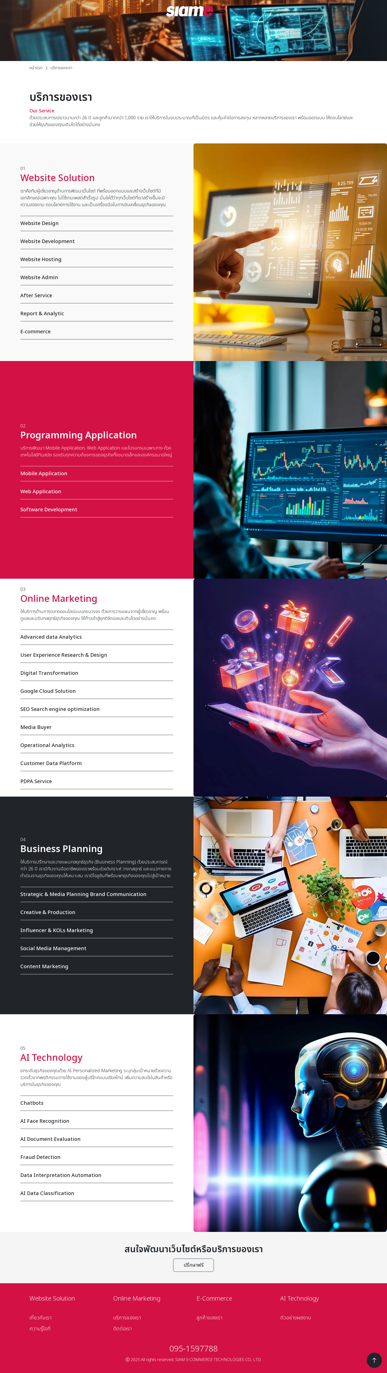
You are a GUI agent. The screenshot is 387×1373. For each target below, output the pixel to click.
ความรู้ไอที (40, 1328)
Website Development (93, 241)
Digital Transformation (93, 673)
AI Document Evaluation (93, 1139)
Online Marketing (136, 1299)
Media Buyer (93, 727)
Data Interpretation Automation (93, 1175)
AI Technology (299, 1299)
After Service (93, 296)
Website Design (93, 223)
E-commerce (93, 332)
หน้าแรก (35, 68)
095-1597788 (193, 1349)
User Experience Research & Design (93, 655)
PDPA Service (93, 782)
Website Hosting (93, 260)
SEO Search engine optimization (93, 709)
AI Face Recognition (93, 1121)
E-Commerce (214, 1299)
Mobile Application (93, 474)
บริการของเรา (127, 1317)
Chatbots (93, 1103)
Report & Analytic (93, 314)
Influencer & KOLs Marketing (93, 931)
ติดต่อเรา (122, 1328)
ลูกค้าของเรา (209, 1317)
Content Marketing (93, 967)
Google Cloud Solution (93, 691)
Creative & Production (93, 912)
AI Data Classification (93, 1193)
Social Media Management (93, 949)
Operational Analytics (93, 745)
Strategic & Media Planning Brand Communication (93, 894)
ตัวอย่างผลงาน (295, 1317)
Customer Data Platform (93, 763)
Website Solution (52, 1299)
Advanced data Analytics (93, 637)
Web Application (93, 492)
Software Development (93, 510)
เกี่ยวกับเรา (40, 1317)
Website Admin (93, 278)
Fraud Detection (93, 1157)
